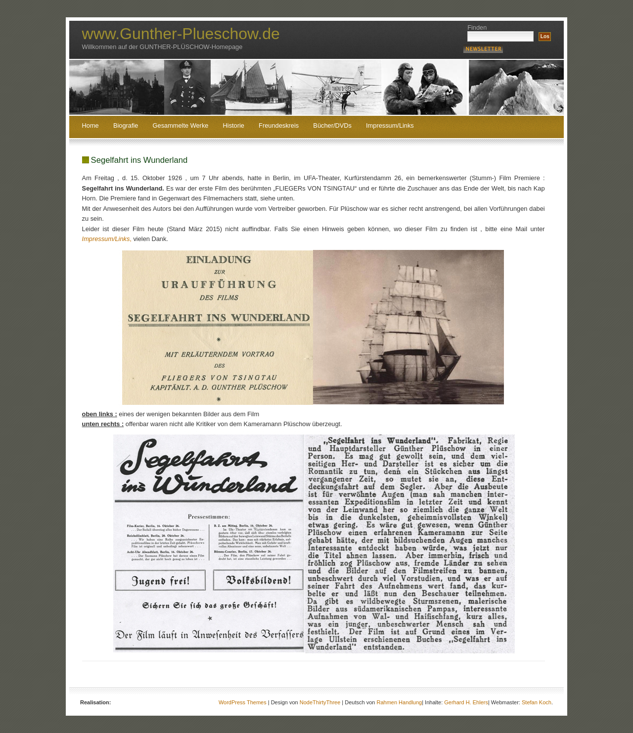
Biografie (125, 126)
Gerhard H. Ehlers (466, 702)
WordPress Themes (243, 702)
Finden (477, 27)
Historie (233, 126)
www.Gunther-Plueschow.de (181, 34)
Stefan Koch (536, 702)
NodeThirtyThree (320, 702)
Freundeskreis (279, 126)
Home (90, 126)
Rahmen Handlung (399, 702)
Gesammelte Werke (181, 126)
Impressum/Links (390, 126)
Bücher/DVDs (332, 126)
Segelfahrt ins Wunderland (139, 160)
